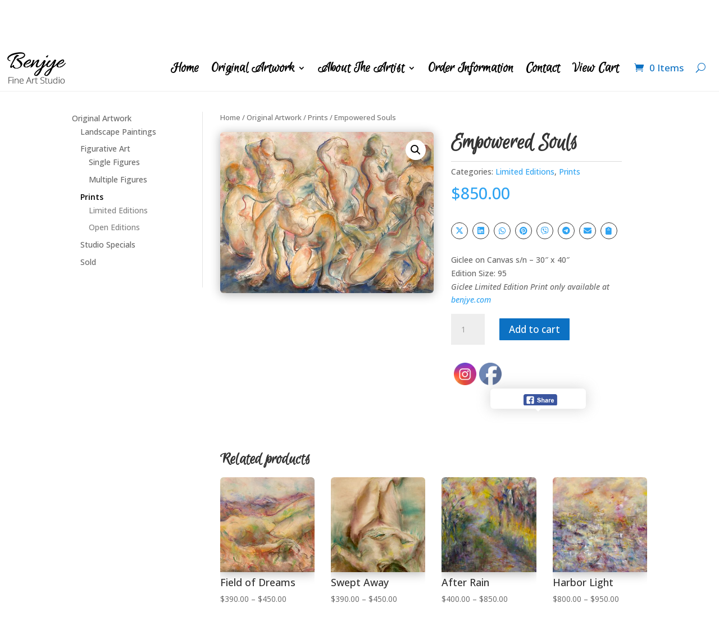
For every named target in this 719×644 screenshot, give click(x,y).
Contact (543, 23)
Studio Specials (107, 199)
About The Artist (361, 23)
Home (185, 23)
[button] (416, 105)
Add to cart (541, 283)
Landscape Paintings (118, 86)
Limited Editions (118, 165)
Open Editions (114, 182)
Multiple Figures (118, 134)
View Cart (595, 23)
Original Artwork (252, 23)
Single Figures (114, 117)
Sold (88, 217)
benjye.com (471, 254)
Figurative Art (105, 103)
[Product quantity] (468, 284)
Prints (91, 152)
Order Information (470, 23)
